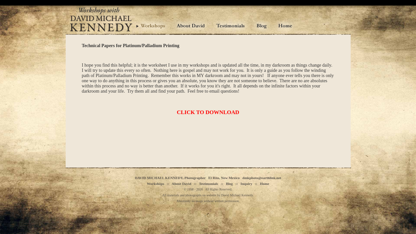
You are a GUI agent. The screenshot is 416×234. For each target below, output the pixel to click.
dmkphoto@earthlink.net (261, 178)
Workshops (155, 184)
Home (264, 184)
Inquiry (246, 184)
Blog (229, 184)
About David (181, 184)
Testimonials (208, 184)
